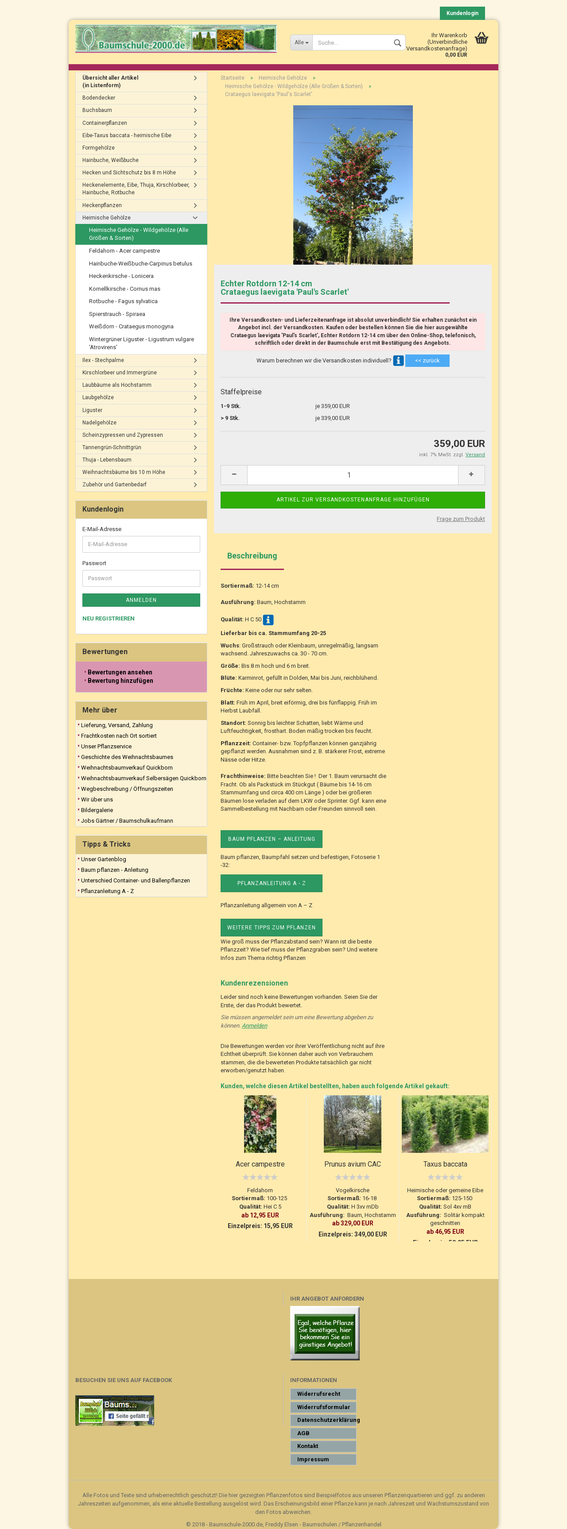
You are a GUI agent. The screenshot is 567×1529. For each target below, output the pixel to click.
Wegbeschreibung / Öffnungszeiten (127, 789)
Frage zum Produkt (461, 519)
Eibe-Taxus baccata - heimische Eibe (126, 135)
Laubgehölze (98, 397)
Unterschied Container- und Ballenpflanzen (135, 880)
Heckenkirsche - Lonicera (121, 276)
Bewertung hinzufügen (120, 680)
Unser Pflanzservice (106, 746)
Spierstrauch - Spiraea (117, 314)
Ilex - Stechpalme (103, 360)
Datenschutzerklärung (327, 1420)
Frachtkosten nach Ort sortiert (119, 735)
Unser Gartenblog (103, 859)
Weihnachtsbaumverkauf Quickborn (127, 767)
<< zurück (427, 360)
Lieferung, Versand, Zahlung (117, 725)
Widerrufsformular (323, 1407)
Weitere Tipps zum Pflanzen (271, 927)
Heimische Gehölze (106, 218)
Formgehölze (98, 148)
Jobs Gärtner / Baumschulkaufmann (127, 820)
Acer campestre (260, 1164)
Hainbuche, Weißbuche (110, 160)
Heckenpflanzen (102, 205)
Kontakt (307, 1446)
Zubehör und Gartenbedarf (114, 484)
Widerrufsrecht (318, 1393)
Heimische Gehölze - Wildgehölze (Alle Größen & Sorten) (138, 234)
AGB (303, 1433)
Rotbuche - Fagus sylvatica (123, 301)
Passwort (94, 563)
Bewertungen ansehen (120, 672)
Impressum (313, 1459)
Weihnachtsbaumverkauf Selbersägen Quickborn (143, 778)
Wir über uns (97, 799)
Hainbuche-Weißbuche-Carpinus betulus (140, 263)
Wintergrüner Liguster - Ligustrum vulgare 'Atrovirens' (141, 343)
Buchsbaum (97, 110)
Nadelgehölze (99, 423)
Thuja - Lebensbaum (107, 460)
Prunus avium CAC (352, 1164)
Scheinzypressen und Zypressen (122, 435)
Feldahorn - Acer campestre (124, 250)
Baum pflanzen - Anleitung (114, 870)
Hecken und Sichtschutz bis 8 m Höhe (129, 172)
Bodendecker (98, 98)
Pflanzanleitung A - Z (271, 883)
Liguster (92, 410)
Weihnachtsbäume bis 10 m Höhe (123, 472)
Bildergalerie (97, 810)
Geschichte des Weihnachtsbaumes (127, 757)
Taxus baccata (445, 1164)
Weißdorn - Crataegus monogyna (131, 326)
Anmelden (254, 1025)
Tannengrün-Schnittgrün (111, 447)
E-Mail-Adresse (101, 529)
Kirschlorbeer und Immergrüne (119, 373)
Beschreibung (252, 555)
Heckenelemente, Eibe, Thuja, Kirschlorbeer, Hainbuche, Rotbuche (136, 189)
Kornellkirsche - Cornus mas (124, 288)
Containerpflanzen (104, 123)
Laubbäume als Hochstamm (116, 385)
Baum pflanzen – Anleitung (271, 839)
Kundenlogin (462, 13)
